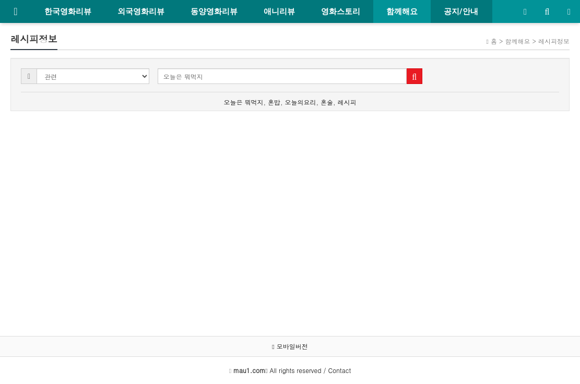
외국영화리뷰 (140, 11)
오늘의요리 (300, 102)
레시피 (347, 102)
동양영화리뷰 (214, 11)
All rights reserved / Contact (292, 370)
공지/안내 (461, 11)
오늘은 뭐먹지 (243, 102)
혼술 (327, 102)
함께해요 (402, 11)
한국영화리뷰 (67, 11)
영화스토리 (340, 11)
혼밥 (274, 102)
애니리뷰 (279, 11)
